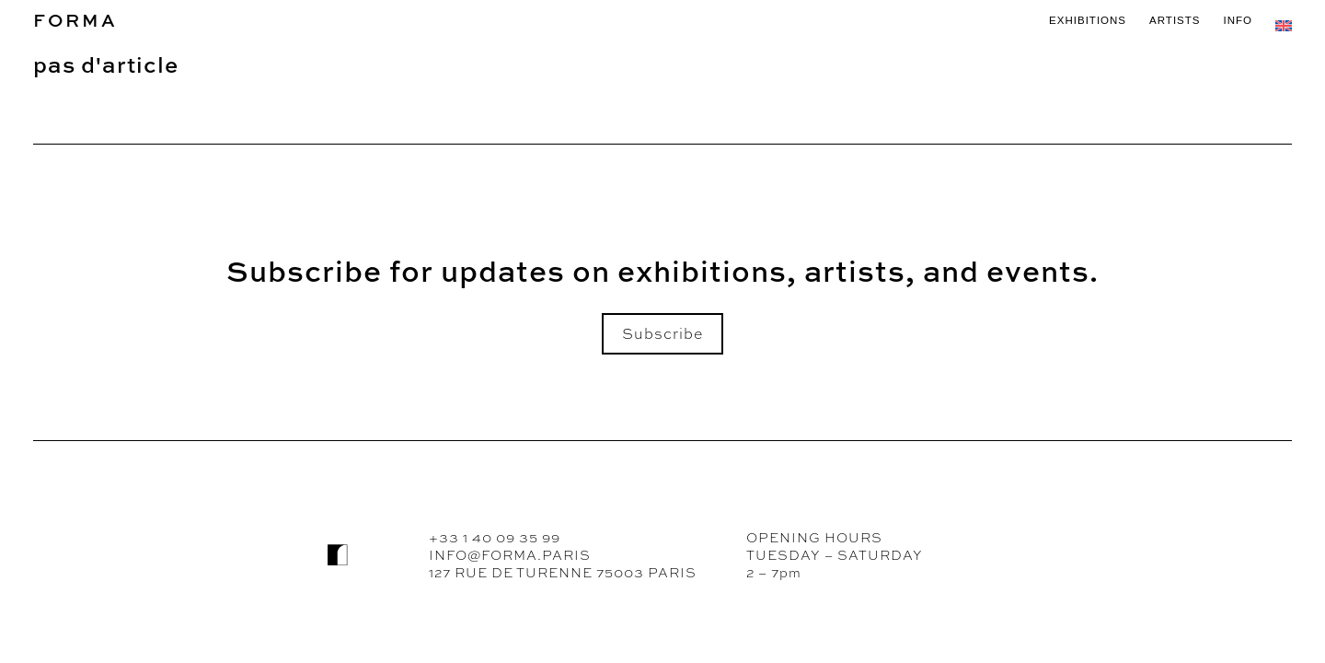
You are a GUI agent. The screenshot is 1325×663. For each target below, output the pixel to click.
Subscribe (662, 333)
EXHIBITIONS (1087, 20)
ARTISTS (1174, 20)
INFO (1237, 20)
